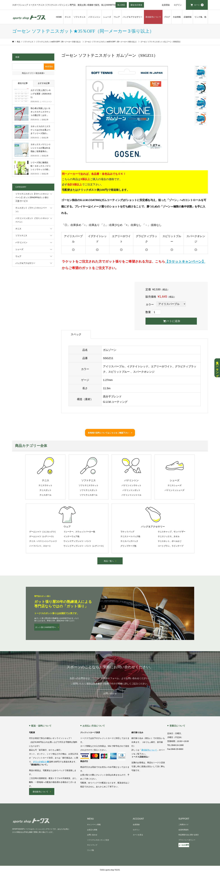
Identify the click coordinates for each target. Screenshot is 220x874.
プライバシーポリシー (186, 840)
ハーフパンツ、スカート (40, 546)
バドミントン (94, 17)
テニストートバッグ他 (130, 536)
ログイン (178, 5)
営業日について (177, 726)
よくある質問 (184, 845)
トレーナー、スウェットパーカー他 (79, 532)
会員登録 (166, 5)
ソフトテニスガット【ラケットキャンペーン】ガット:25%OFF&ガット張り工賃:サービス (32, 197)
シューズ (107, 17)
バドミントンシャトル (131, 495)
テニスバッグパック (129, 541)
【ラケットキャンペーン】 (185, 261)
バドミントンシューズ (174, 490)
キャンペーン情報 (94, 825)
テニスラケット (45, 485)
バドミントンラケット (131, 485)
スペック (76, 334)
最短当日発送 (136, 6)
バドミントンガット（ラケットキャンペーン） (32, 220)
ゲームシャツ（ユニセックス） (43, 532)
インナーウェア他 (71, 536)
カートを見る (138, 835)
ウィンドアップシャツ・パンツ (77, 541)
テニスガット (45, 490)
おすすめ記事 (44, 83)
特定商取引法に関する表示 (188, 835)
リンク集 (90, 850)
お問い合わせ (110, 693)
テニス (68, 17)
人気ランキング (217, 368)
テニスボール (45, 495)
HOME (59, 17)
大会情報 (177, 17)
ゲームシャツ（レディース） (42, 536)
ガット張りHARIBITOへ (45, 627)
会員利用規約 (183, 830)
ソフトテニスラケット (88, 485)
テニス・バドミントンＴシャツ (43, 541)
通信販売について (153, 17)
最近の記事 (23, 83)
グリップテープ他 (128, 546)
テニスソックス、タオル (168, 536)
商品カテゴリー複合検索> (33, 73)
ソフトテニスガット (88, 490)
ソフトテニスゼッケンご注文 (98, 840)
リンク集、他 (200, 17)
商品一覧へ (109, 561)
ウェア (117, 17)
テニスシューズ (174, 485)
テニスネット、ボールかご (169, 541)
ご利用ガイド (183, 825)
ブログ (167, 17)
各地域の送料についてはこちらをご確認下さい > (110, 433)
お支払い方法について (93, 726)
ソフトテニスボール (88, 495)
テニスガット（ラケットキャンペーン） (31, 209)
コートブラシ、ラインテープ (170, 546)
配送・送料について (41, 726)
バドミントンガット (131, 490)
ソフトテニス (79, 17)
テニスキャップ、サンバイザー (171, 532)
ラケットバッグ (127, 532)
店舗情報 (188, 17)
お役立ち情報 (92, 830)
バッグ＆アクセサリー (132, 17)
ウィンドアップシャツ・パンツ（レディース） (84, 546)
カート (199, 5)
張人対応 (121, 6)
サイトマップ (92, 845)
